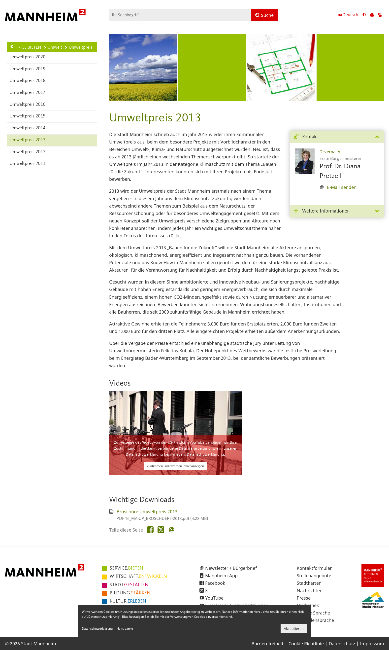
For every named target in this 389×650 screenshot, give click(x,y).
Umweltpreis (78, 47)
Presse (304, 598)
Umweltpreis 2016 (27, 104)
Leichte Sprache (313, 613)
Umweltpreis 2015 (27, 116)
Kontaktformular (314, 568)
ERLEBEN (128, 601)
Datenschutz (342, 644)
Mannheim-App (221, 575)
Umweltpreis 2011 (27, 163)
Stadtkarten (309, 583)
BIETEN (126, 568)
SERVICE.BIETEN (26, 47)
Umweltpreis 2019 (27, 69)
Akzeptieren (294, 628)
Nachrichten (310, 590)
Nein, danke (125, 628)
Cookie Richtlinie (306, 644)
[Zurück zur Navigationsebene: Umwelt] (12, 47)
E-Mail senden (342, 187)
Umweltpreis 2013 (27, 140)
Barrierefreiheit (268, 644)
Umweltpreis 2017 (27, 92)
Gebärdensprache (315, 620)
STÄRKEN (130, 593)
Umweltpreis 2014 (27, 128)
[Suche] (264, 15)
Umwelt (53, 47)
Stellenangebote (314, 575)
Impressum (372, 644)
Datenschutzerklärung (205, 454)
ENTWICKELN (138, 576)
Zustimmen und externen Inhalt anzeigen (175, 466)
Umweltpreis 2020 (27, 57)
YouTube (214, 598)
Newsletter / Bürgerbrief (231, 568)
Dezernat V (330, 151)
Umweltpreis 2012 (27, 152)
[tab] (337, 137)
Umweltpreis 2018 (27, 80)
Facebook (215, 583)
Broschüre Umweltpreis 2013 (147, 511)
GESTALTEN (129, 584)
